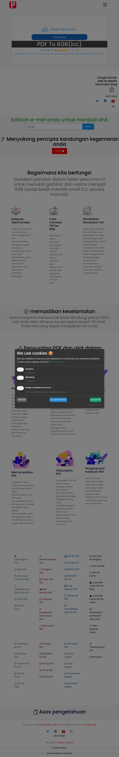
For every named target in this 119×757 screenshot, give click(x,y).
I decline (22, 399)
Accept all (95, 399)
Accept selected (58, 399)
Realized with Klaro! (93, 405)
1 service (30, 373)
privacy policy (56, 361)
